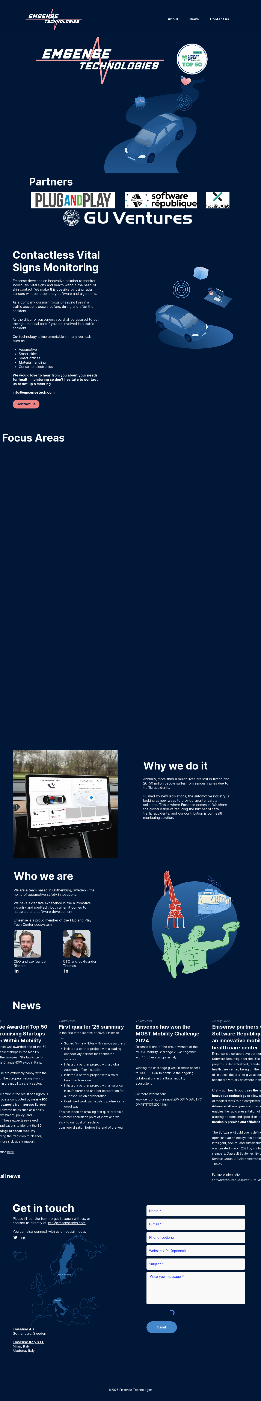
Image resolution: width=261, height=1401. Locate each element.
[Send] (161, 1327)
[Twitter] (15, 1237)
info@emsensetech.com (67, 1223)
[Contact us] (26, 404)
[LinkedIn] (16, 970)
